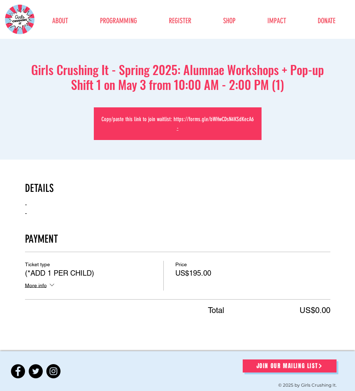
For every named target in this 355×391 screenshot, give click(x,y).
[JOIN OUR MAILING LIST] (290, 366)
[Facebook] (18, 371)
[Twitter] (36, 371)
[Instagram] (53, 371)
